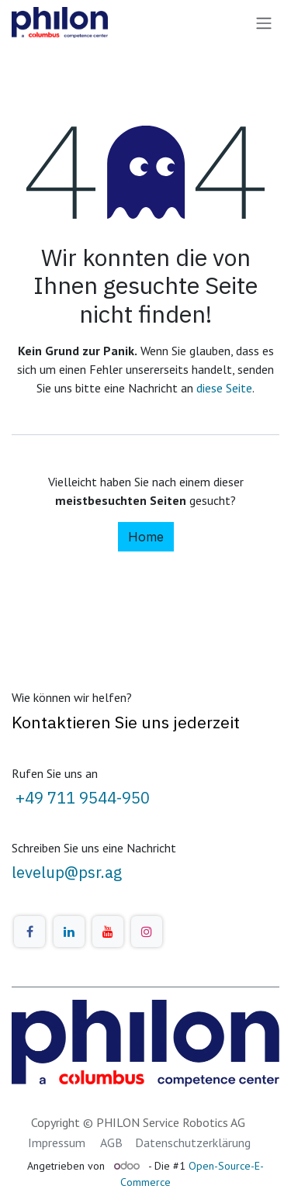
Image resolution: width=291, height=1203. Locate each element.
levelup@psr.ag (67, 872)
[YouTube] (107, 931)
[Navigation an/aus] (263, 22)
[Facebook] (29, 931)
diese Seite (224, 388)
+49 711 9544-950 (81, 797)
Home (146, 536)
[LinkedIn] (69, 931)
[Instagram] (146, 931)
